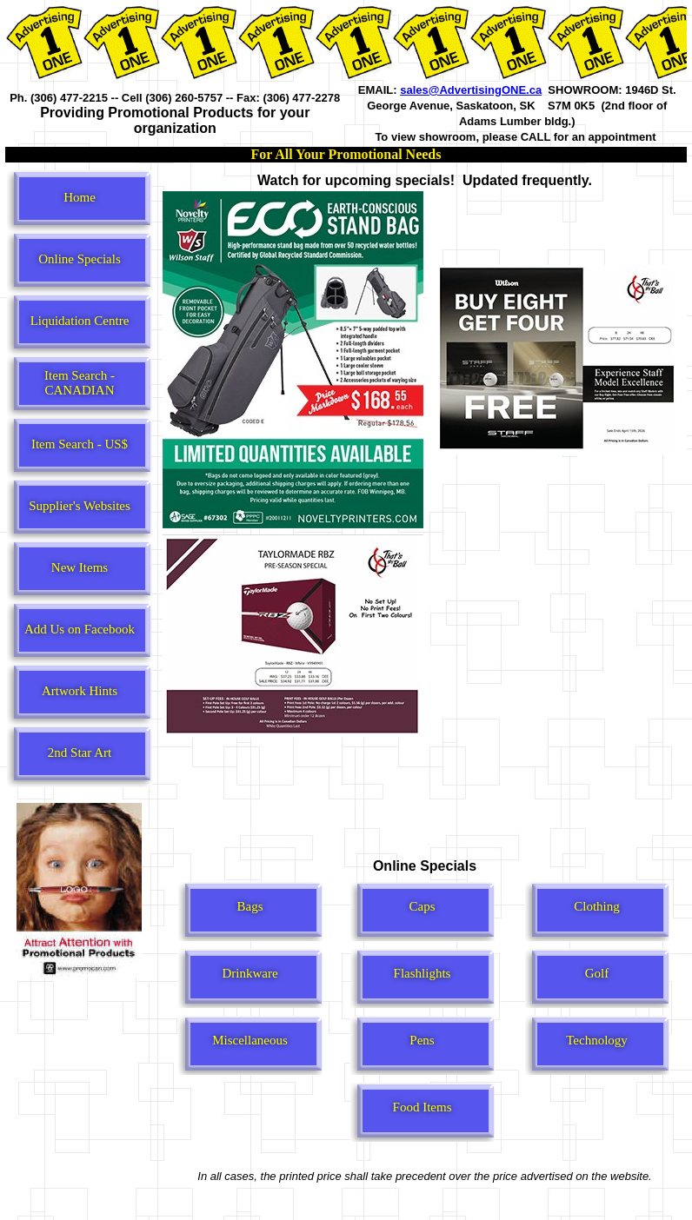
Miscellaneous (250, 1040)
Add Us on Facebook (79, 629)
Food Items (422, 1107)
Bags (250, 906)
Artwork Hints (79, 691)
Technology (597, 1040)
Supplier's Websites (79, 506)
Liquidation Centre (80, 321)
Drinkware (249, 973)
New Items (79, 567)
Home (79, 197)
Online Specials (79, 259)
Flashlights (422, 973)
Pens (421, 1040)
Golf (597, 973)
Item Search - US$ (79, 444)
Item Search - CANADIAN (79, 382)
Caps (422, 906)
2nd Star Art (79, 752)
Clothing (597, 906)
